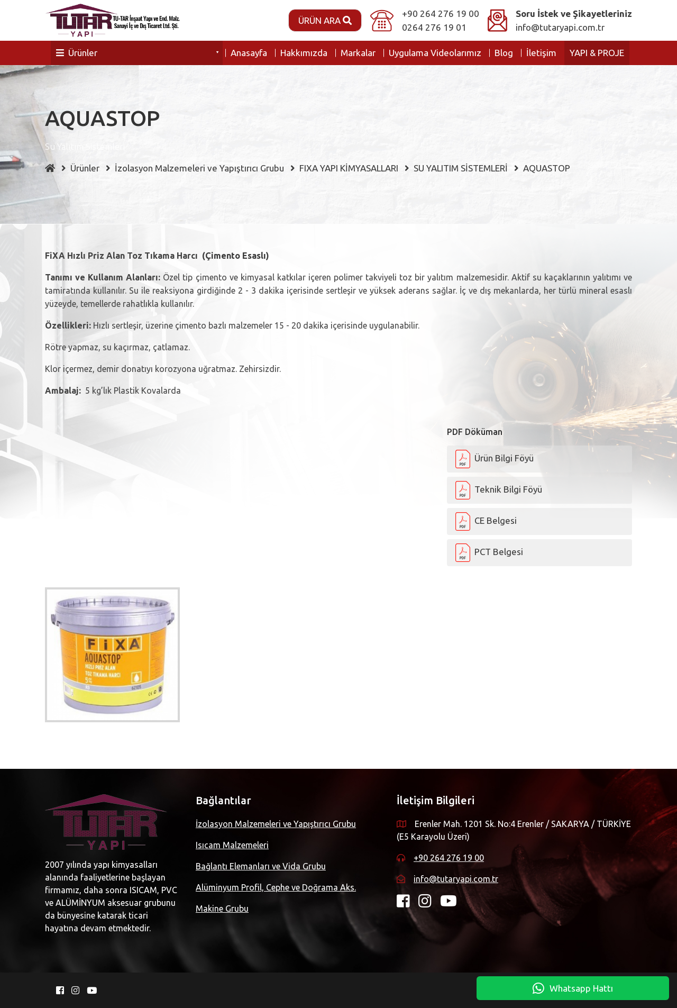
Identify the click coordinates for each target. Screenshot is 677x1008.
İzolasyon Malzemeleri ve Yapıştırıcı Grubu (276, 824)
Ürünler (76, 53)
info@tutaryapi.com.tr (560, 27)
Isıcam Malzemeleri (232, 845)
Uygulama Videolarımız (435, 53)
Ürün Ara (325, 20)
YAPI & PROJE (597, 53)
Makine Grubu (222, 908)
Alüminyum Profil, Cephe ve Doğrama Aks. (276, 887)
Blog (504, 53)
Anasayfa (249, 53)
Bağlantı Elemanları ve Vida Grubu (261, 866)
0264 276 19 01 (434, 27)
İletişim (541, 53)
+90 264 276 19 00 (440, 13)
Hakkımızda (303, 53)
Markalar (358, 53)
